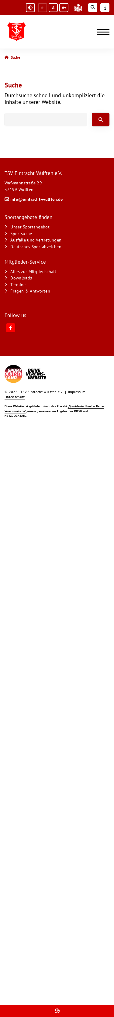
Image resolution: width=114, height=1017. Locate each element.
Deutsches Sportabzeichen (35, 246)
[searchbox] (46, 119)
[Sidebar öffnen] (104, 7)
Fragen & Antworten (30, 291)
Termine (18, 284)
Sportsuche (21, 233)
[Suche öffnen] (92, 7)
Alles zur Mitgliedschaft (33, 271)
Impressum (77, 391)
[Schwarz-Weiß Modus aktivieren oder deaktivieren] (30, 7)
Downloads (21, 278)
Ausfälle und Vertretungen (35, 240)
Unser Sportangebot (30, 227)
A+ (64, 7)
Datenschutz (15, 397)
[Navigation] (101, 32)
